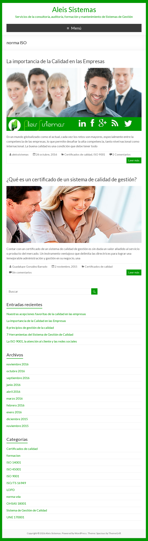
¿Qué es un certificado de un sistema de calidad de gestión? (71, 179)
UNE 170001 (15, 517)
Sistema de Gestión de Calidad (26, 510)
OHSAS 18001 (16, 503)
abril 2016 (13, 391)
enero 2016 (14, 412)
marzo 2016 (14, 398)
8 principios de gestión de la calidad (30, 327)
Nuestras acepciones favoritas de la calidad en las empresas (46, 314)
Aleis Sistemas (74, 9)
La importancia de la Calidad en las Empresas (55, 61)
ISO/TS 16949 (16, 483)
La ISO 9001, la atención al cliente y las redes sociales (41, 341)
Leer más (133, 160)
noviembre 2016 (17, 364)
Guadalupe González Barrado (29, 266)
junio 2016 (13, 384)
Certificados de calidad (78, 154)
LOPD (10, 490)
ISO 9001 (99, 154)
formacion (13, 455)
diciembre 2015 (17, 419)
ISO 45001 (13, 469)
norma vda (13, 496)
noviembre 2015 (17, 426)
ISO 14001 (13, 462)
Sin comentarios (22, 272)
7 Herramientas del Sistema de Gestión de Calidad (39, 334)
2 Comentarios (122, 154)
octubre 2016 (15, 371)
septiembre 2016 (18, 378)
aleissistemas (20, 154)
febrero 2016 (15, 405)
